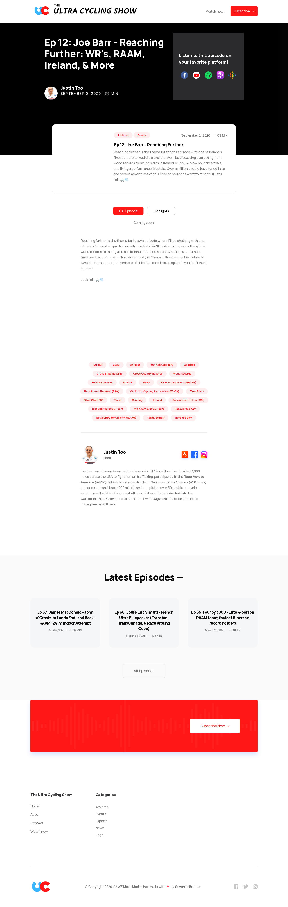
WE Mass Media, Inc (133, 886)
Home (34, 806)
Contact (36, 823)
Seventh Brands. (188, 886)
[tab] (128, 211)
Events (101, 814)
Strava (110, 504)
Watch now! (215, 11)
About (34, 815)
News (100, 828)
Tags (99, 835)
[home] (85, 11)
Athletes (102, 807)
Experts (101, 821)
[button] (244, 11)
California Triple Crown (99, 498)
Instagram (89, 504)
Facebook (190, 498)
